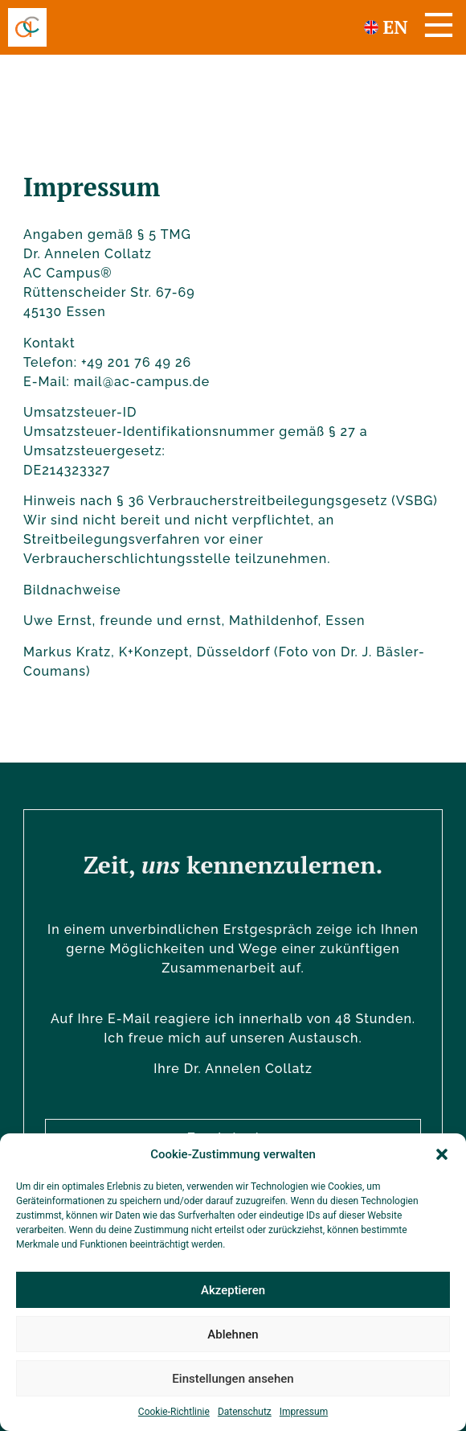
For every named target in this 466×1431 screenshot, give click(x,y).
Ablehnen (232, 1334)
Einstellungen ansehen (232, 1378)
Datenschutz (245, 1411)
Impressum (304, 1411)
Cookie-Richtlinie (174, 1411)
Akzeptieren (233, 1290)
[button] (442, 1154)
